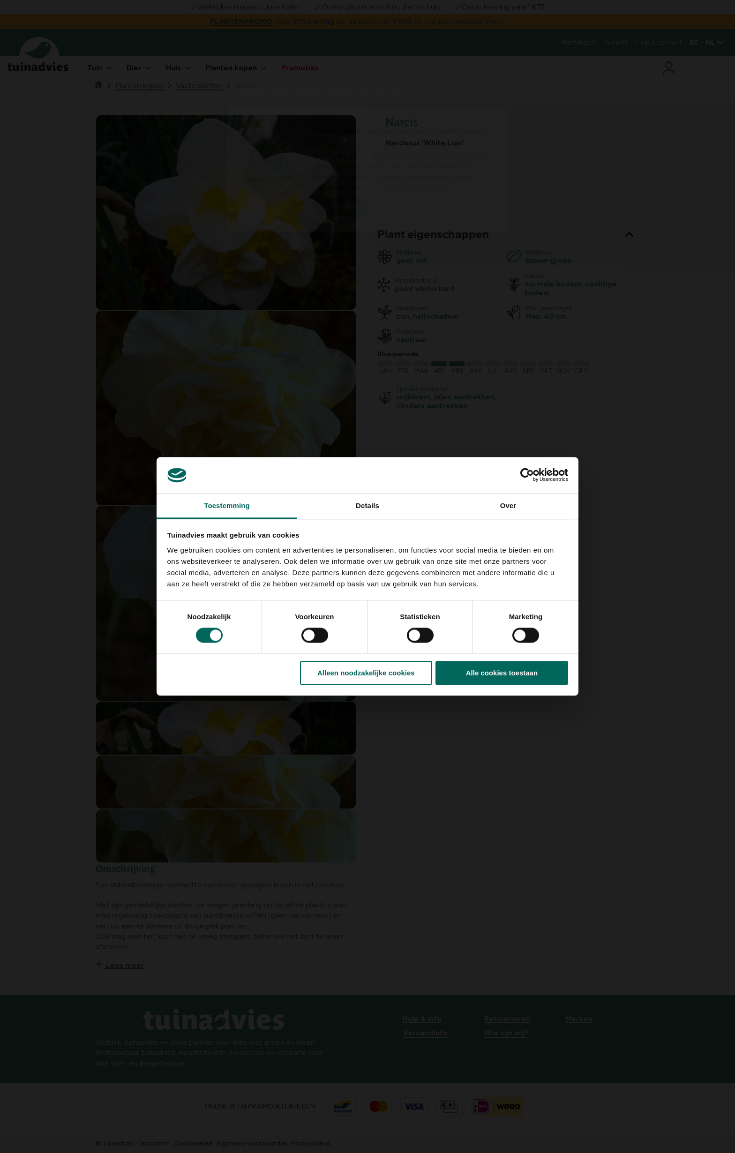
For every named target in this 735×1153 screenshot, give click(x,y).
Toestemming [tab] (227, 505)
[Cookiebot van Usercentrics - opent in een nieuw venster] (527, 475)
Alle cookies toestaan (502, 673)
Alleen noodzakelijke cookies (366, 673)
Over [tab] (508, 505)
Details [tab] (367, 505)
